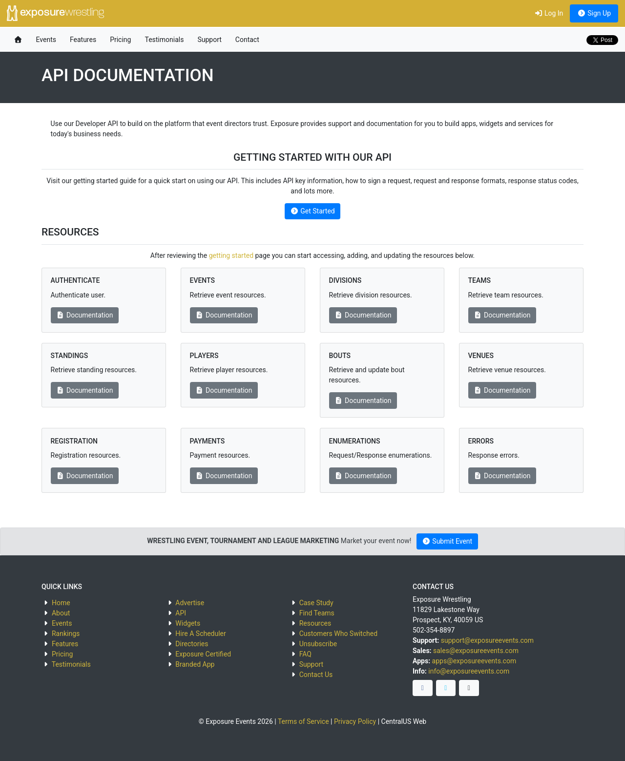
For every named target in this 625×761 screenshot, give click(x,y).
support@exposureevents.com (487, 640)
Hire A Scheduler (200, 633)
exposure (55, 13)
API (180, 613)
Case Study (316, 603)
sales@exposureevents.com (476, 651)
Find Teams (316, 613)
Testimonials (164, 39)
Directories (191, 644)
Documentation (84, 315)
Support (209, 39)
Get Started (312, 211)
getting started (231, 255)
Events (46, 39)
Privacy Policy (355, 721)
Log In (548, 13)
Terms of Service (303, 721)
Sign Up (594, 13)
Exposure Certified (203, 654)
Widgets (187, 623)
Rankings (66, 633)
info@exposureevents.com (468, 671)
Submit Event (447, 541)
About (61, 613)
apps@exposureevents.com (474, 661)
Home (61, 603)
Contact (247, 39)
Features (83, 39)
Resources (315, 623)
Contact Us (316, 674)
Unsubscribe (318, 644)
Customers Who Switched (338, 633)
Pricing (120, 39)
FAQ (305, 654)
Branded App (194, 664)
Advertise (189, 603)
